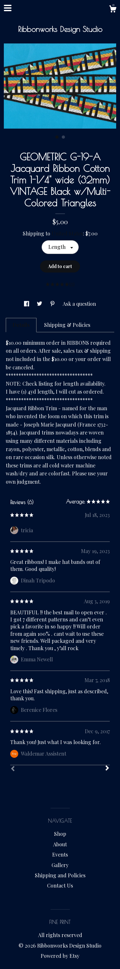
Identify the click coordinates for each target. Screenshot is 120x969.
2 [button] (63, 137)
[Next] (107, 768)
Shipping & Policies (67, 324)
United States (67, 233)
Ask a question (79, 303)
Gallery (60, 865)
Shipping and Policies (60, 875)
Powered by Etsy (60, 955)
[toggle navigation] (8, 8)
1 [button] (57, 137)
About (60, 844)
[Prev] (12, 769)
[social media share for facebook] (27, 303)
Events (60, 854)
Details (21, 324)
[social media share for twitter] (40, 303)
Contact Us (60, 885)
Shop (60, 833)
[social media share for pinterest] (53, 303)
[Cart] (112, 10)
